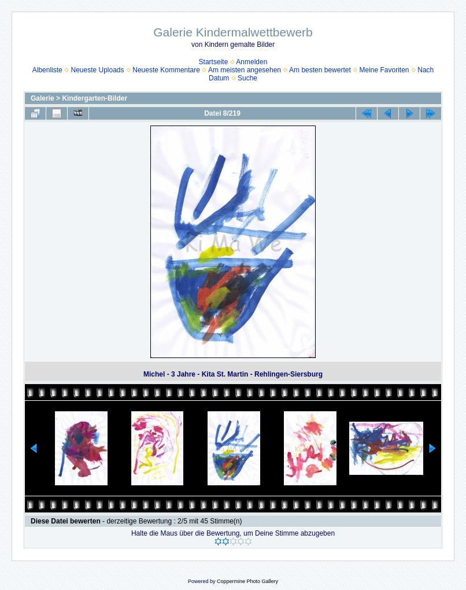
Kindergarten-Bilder (94, 98)
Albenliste (47, 70)
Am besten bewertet (320, 70)
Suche (247, 78)
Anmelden (251, 62)
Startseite (213, 62)
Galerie (42, 98)
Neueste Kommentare (166, 70)
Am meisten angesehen (244, 70)
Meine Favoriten (384, 70)
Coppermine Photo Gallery (247, 581)
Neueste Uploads (97, 70)
